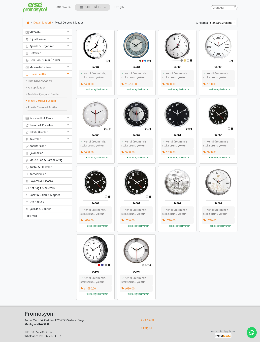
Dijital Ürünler (47, 39)
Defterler (33, 53)
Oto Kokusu (34, 202)
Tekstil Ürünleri (47, 132)
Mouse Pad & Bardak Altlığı (44, 160)
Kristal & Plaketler (38, 167)
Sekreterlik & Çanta (47, 118)
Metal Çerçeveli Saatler (41, 101)
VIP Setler (47, 32)
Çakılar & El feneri (38, 209)
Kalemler (47, 139)
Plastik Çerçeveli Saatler (41, 107)
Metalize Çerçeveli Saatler (43, 94)
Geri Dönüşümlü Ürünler (42, 60)
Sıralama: (202, 23)
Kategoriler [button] (92, 7)
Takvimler (31, 216)
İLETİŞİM (146, 328)
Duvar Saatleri (42, 22)
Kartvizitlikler (35, 174)
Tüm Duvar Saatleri (39, 81)
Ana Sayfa (63, 7)
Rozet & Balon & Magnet (42, 195)
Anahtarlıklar (35, 146)
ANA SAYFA (147, 320)
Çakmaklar (34, 153)
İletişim (119, 7)
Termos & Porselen (47, 125)
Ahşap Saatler (35, 87)
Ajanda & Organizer (47, 46)
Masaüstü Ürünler (47, 67)
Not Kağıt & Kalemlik (40, 188)
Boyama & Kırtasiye (39, 181)
